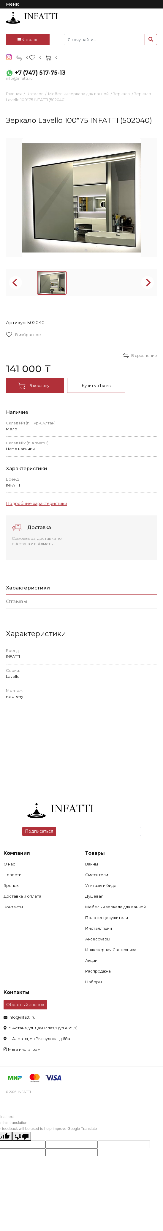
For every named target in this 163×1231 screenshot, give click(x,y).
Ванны (91, 864)
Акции (91, 960)
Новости (12, 874)
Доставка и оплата (22, 896)
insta (9, 57)
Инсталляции (98, 928)
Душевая (94, 896)
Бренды (11, 885)
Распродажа (98, 971)
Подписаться (39, 831)
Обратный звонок (25, 1004)
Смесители (96, 874)
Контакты (13, 906)
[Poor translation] (21, 1136)
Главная (14, 93)
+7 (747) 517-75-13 (40, 72)
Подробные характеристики (36, 503)
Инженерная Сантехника (110, 949)
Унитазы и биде (100, 885)
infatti (32, 18)
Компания (17, 853)
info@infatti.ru (19, 78)
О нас (9, 864)
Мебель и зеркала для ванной (78, 93)
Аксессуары (97, 939)
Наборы (93, 981)
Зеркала (121, 93)
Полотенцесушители (106, 917)
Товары (95, 853)
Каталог (28, 39)
